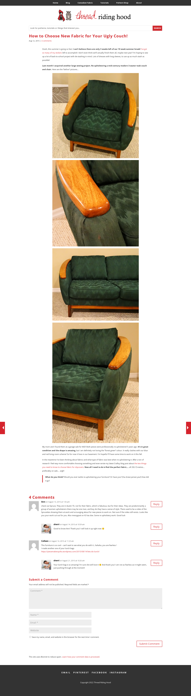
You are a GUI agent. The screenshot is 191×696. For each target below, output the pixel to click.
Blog (68, 3)
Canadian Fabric (85, 3)
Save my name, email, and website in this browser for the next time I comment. (65, 637)
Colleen (45, 541)
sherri (56, 524)
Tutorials (104, 3)
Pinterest (81, 672)
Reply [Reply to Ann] (156, 504)
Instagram (118, 672)
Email (66, 672)
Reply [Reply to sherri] (156, 526)
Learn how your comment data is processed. (81, 657)
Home (55, 3)
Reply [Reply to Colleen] (156, 543)
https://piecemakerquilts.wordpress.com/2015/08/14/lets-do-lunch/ (70, 551)
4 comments (46, 41)
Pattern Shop (122, 3)
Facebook (99, 672)
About (139, 3)
